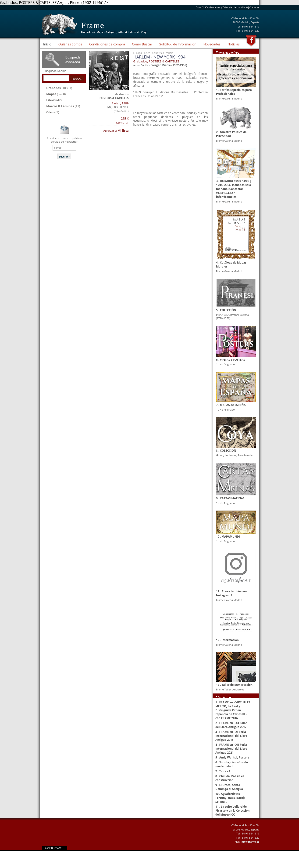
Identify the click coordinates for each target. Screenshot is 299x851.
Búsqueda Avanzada (73, 59)
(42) (54, 100)
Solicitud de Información (177, 44)
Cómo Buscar (142, 44)
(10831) (59, 88)
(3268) (56, 94)
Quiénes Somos (70, 44)
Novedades (211, 44)
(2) (52, 112)
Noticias (234, 44)
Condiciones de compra (107, 44)
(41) (63, 106)
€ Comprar (122, 120)
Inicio (47, 44)
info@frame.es (251, 7)
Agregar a (116, 130)
